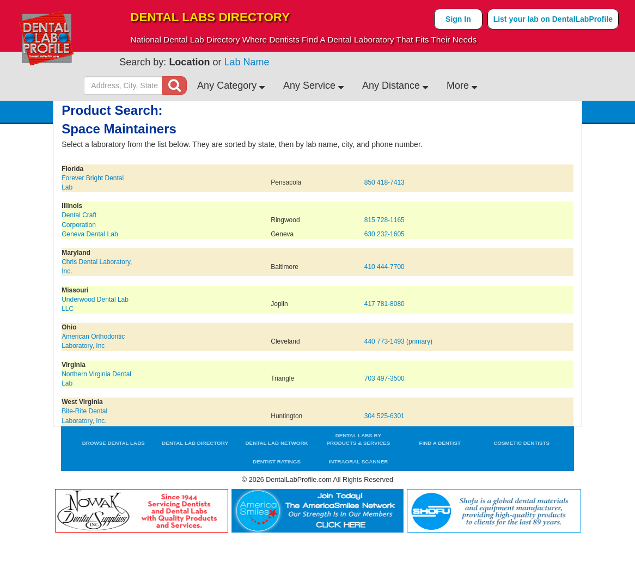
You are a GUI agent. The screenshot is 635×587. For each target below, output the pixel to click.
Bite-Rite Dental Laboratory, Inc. (84, 415)
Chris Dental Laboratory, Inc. (97, 266)
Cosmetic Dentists (521, 443)
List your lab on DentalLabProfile (553, 19)
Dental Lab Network (277, 443)
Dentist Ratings (277, 461)
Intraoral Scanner (358, 461)
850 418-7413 (384, 182)
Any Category (231, 85)
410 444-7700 (384, 267)
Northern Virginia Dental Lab (96, 378)
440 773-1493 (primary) (398, 341)
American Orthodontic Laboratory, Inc (93, 341)
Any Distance (395, 85)
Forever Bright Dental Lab (93, 182)
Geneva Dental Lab (90, 234)
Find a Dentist (440, 443)
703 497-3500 (384, 378)
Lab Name (246, 62)
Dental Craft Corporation (79, 219)
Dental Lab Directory (195, 443)
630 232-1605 (384, 234)
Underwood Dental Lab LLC (95, 304)
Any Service (313, 85)
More (462, 85)
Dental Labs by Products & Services (358, 439)
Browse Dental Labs (113, 443)
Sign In (458, 19)
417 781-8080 (384, 304)
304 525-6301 (384, 416)
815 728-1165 (384, 220)
